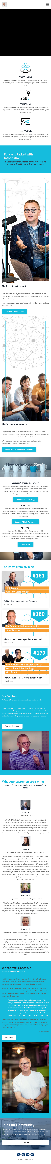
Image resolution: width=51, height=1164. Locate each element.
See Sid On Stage (12, 726)
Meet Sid (9, 1037)
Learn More (25, 544)
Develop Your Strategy (25, 499)
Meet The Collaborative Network (19, 450)
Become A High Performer (25, 522)
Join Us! (25, 1142)
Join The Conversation (14, 311)
